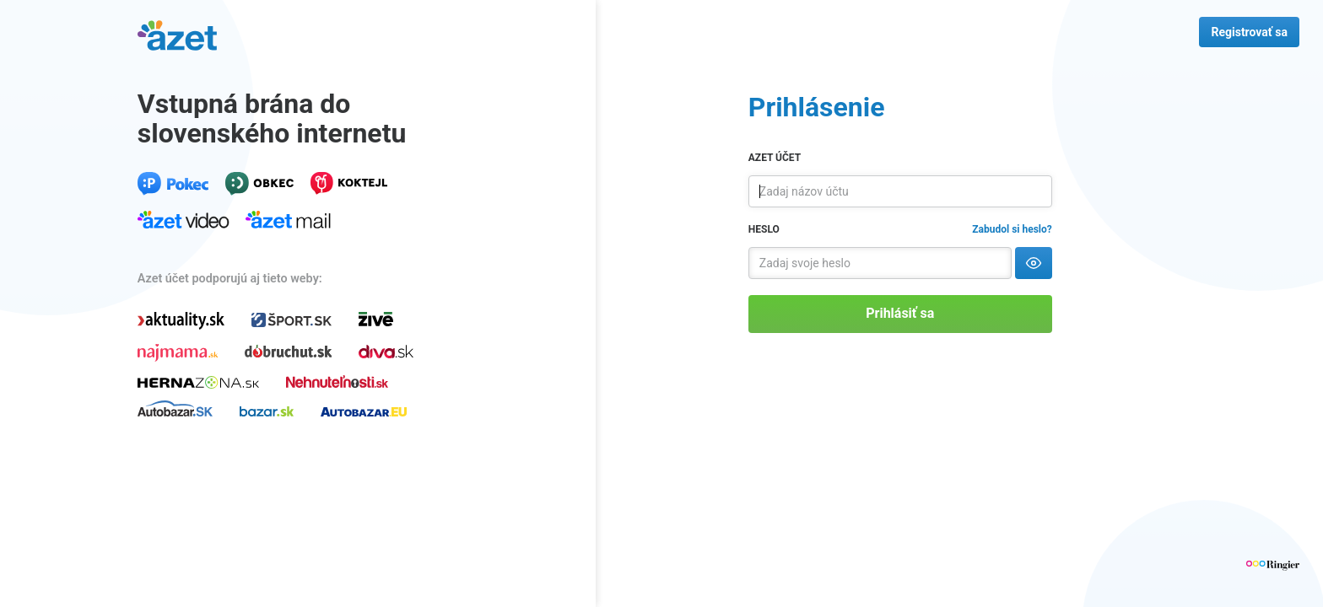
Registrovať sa (1249, 32)
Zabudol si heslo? (1011, 229)
